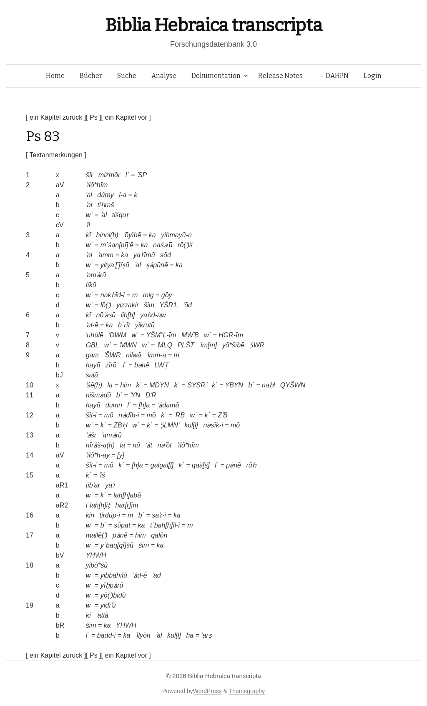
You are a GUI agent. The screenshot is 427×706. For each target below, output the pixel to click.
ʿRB (179, 415)
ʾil (88, 225)
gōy (166, 295)
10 (29, 385)
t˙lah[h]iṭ (98, 505)
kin (90, 515)
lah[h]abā (127, 495)
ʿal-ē (92, 325)
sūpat (122, 525)
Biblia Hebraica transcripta (213, 25)
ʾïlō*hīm (97, 184)
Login (373, 76)
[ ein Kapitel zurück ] (56, 117)
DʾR (151, 395)
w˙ (89, 215)
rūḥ (251, 465)
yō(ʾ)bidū (113, 595)
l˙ (127, 174)
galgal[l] (162, 465)
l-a (122, 194)
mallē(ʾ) (97, 535)
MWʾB (190, 335)
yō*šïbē (233, 345)
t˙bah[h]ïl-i (165, 525)
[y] (120, 455)
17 (29, 535)
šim (149, 305)
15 (29, 475)
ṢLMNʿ (169, 425)
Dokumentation (216, 76)
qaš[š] (201, 465)
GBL (92, 345)
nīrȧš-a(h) (100, 445)
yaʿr (110, 485)
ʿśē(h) (94, 385)
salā (92, 375)
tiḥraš (106, 205)
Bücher (91, 76)
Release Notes (280, 76)
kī (88, 235)
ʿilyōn (143, 635)
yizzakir (127, 305)
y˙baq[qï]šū (116, 545)
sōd (165, 255)
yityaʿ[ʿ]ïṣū (114, 265)
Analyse (163, 76)
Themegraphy (247, 691)
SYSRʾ (197, 385)
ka (152, 235)
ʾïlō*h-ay (98, 455)
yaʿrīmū (144, 255)
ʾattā (102, 615)
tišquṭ (120, 215)
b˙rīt (124, 325)
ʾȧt (148, 445)
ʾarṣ (206, 635)
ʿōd (187, 305)
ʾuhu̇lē (94, 335)
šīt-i (91, 415)
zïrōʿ (111, 365)
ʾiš (102, 475)
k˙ (138, 385)
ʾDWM (117, 335)
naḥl (268, 385)
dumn (113, 405)
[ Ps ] (93, 117)
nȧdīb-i (128, 415)
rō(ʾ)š (185, 245)
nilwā (133, 355)
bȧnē (141, 365)
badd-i (106, 635)
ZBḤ (120, 425)
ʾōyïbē (132, 235)
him (125, 385)
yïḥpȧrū (111, 585)
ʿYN (135, 395)
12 (29, 415)
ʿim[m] (208, 345)
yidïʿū (108, 605)
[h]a (144, 405)
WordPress (207, 691)
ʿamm (106, 255)
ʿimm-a (156, 355)
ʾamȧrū (96, 275)
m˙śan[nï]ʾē (116, 245)
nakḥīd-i (112, 295)
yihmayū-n (176, 235)
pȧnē (233, 465)
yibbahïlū (113, 575)
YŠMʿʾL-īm (161, 335)
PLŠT (186, 345)
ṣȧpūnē (157, 265)
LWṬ (161, 365)
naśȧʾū (163, 245)
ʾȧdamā (168, 405)
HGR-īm (231, 335)
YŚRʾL (168, 305)
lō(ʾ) (105, 305)
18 (29, 565)
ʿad (156, 575)
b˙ (251, 385)
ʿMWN (128, 345)
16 (29, 515)
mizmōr (109, 174)
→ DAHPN (333, 76)
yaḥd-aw (153, 315)
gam (92, 355)
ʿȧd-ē (139, 575)
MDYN (159, 385)
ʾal (89, 194)
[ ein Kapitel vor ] (126, 117)
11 (29, 395)
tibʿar (93, 485)
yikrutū (145, 325)
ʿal (89, 255)
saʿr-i (159, 515)
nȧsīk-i (213, 425)
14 (29, 455)
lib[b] (128, 315)
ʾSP (142, 174)
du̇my (105, 194)
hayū (93, 365)
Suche (126, 76)
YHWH (96, 555)
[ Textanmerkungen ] (56, 154)
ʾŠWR (112, 355)
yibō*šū (97, 565)
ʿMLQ (165, 345)
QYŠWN (292, 385)
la (110, 385)
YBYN (234, 385)
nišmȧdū (98, 395)
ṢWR (256, 345)
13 (29, 435)
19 (29, 605)
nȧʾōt (164, 445)
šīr (89, 174)
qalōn (159, 535)
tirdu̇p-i (110, 515)
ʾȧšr (91, 435)
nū (136, 445)
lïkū (91, 285)
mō (108, 415)
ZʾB (222, 415)
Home (55, 76)
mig (148, 295)
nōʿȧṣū (106, 315)
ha (189, 635)
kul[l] (191, 425)
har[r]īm (127, 505)
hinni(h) (107, 235)
